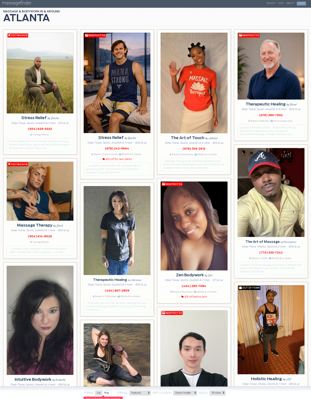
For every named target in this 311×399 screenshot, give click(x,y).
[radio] (98, 393)
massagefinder (16, 4)
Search (271, 3)
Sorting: (122, 393)
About (290, 3)
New (281, 3)
